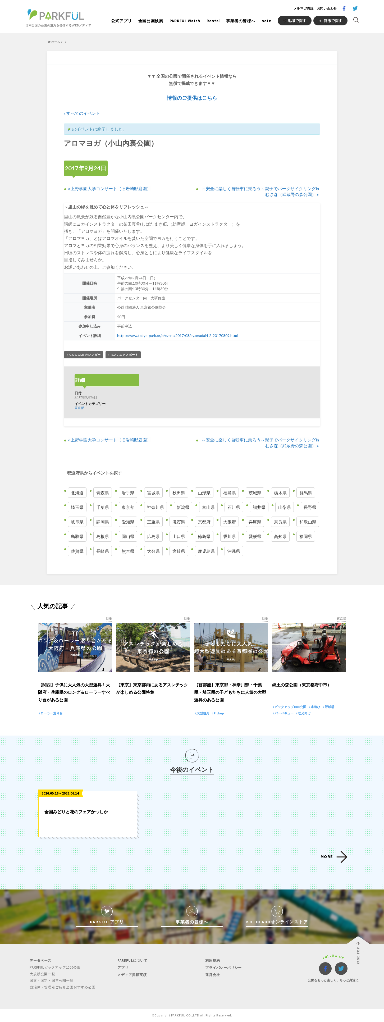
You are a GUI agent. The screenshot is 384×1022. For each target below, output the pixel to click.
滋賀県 (178, 521)
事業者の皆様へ (240, 20)
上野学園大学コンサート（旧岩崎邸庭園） (109, 188)
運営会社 (212, 975)
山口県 (178, 536)
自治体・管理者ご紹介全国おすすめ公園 (62, 987)
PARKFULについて (132, 960)
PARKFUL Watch (185, 20)
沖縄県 (233, 551)
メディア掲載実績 (132, 975)
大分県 (153, 551)
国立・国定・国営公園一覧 (52, 980)
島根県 (102, 536)
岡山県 (128, 536)
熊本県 (128, 551)
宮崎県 (178, 551)
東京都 (79, 407)
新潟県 (183, 507)
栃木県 (280, 492)
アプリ (122, 967)
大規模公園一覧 (42, 974)
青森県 (102, 492)
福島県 (229, 492)
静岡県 (102, 521)
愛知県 (128, 521)
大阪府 (229, 521)
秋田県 (178, 492)
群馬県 (305, 492)
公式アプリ (121, 20)
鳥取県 (77, 536)
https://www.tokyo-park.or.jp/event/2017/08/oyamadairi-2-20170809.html (177, 336)
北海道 (77, 492)
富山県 (208, 507)
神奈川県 (155, 507)
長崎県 (102, 551)
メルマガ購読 (304, 8)
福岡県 (305, 536)
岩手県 (128, 492)
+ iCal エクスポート (123, 354)
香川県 (229, 536)
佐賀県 (77, 551)
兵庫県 (255, 521)
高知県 (280, 536)
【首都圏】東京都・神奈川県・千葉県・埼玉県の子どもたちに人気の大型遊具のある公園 (230, 692)
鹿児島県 (206, 551)
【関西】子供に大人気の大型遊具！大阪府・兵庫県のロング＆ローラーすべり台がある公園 (74, 692)
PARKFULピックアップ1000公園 (55, 967)
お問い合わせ (327, 8)
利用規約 (212, 960)
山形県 (204, 492)
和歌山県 (307, 521)
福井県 (259, 507)
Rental (213, 20)
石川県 (233, 507)
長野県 (310, 507)
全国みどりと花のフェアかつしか (76, 811)
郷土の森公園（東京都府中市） (301, 684)
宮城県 (153, 492)
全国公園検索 (150, 20)
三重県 (153, 521)
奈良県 (280, 521)
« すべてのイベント (82, 113)
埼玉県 (77, 507)
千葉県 (102, 507)
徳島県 (204, 536)
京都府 (204, 521)
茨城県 (255, 492)
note (266, 20)
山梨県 (284, 507)
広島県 (153, 536)
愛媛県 (255, 536)
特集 (109, 618)
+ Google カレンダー (83, 354)
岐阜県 (77, 521)
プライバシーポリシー (223, 967)
